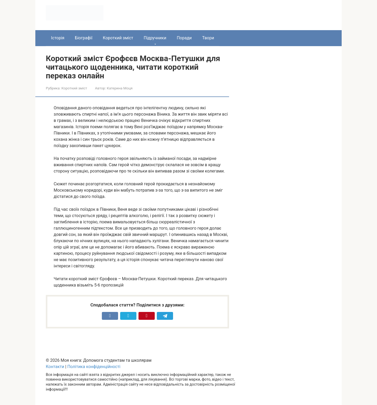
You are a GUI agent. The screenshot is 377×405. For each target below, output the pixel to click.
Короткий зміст (118, 37)
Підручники (155, 37)
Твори (208, 37)
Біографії (83, 37)
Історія (57, 37)
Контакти (55, 366)
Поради (184, 37)
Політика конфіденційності (93, 366)
